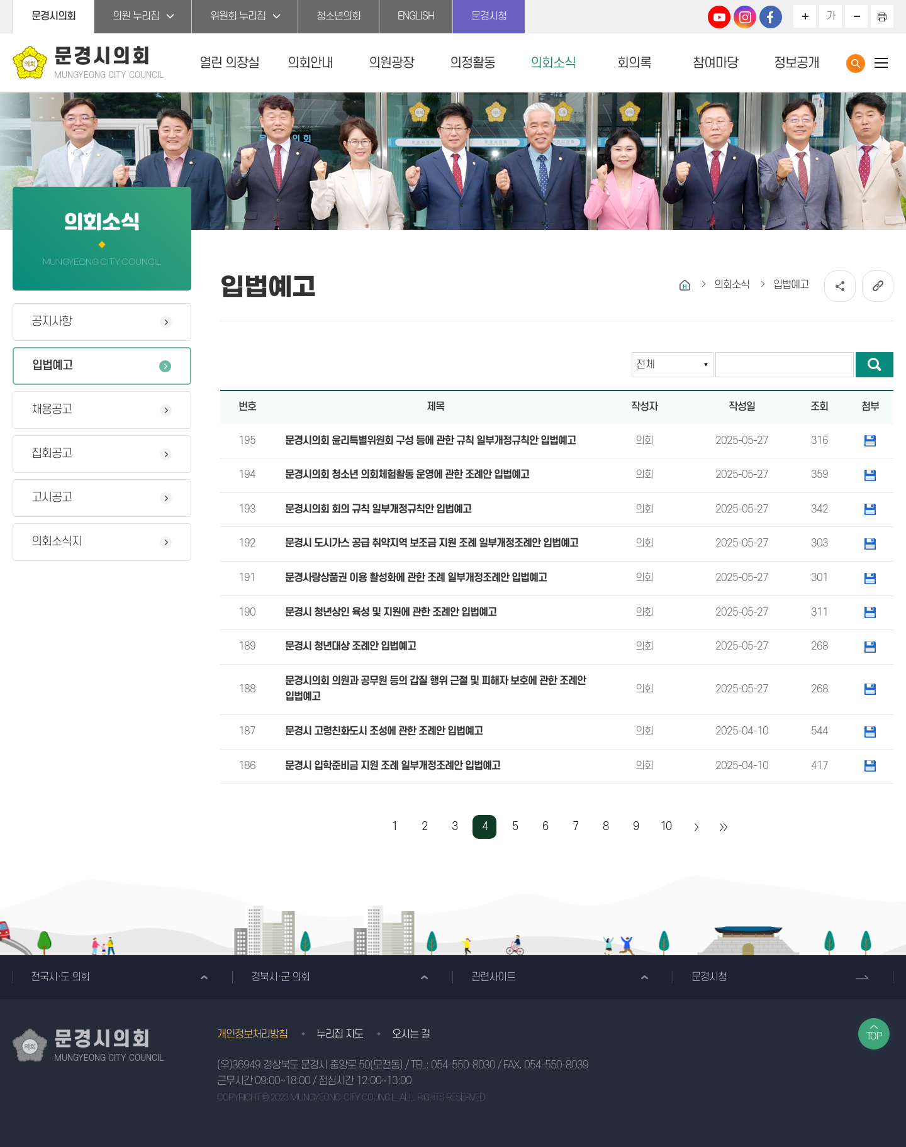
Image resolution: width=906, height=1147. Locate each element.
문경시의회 (53, 16)
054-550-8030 (463, 1065)
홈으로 (685, 285)
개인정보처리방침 (252, 1034)
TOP (874, 1036)
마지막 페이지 (723, 827)
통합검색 (855, 63)
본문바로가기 (0, 0)
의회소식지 (56, 541)
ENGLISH (416, 16)
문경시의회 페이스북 (770, 17)
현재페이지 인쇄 (882, 16)
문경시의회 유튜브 (719, 17)
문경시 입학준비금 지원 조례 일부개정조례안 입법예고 (392, 766)
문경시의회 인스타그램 (745, 17)
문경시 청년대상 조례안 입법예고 (350, 646)
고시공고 (51, 497)
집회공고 (51, 453)
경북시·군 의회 (280, 977)
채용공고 (51, 409)
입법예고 (52, 365)
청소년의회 (338, 16)
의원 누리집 (136, 16)
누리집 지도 (339, 1034)
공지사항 (51, 321)
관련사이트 (493, 977)
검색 (874, 364)
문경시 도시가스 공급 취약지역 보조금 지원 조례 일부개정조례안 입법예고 (431, 543)
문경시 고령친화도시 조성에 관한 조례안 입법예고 (384, 731)
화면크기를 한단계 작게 (856, 16)
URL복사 (877, 286)
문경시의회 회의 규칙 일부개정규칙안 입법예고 (378, 509)
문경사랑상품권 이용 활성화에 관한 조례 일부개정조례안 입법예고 (416, 578)
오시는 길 (411, 1034)
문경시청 (488, 16)
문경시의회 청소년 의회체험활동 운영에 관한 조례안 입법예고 (407, 474)
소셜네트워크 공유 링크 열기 (840, 286)
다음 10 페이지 (696, 827)
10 (665, 827)
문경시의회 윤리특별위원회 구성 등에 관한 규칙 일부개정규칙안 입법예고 (430, 440)
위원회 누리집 (238, 16)
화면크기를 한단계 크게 (804, 16)
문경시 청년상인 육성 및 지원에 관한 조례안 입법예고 (390, 612)
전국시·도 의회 (60, 977)
